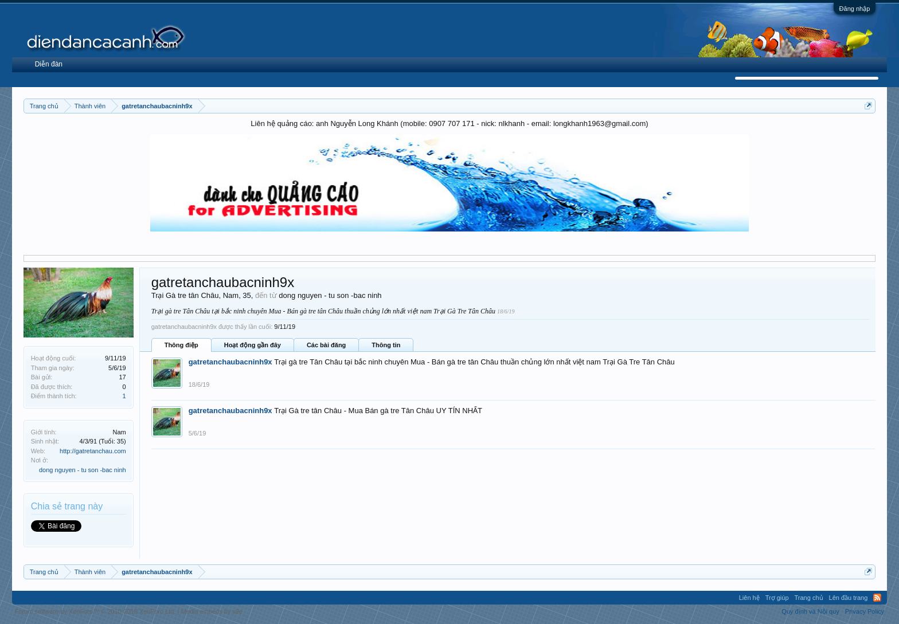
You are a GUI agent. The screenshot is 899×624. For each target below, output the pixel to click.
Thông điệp (181, 345)
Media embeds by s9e (212, 611)
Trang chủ (809, 597)
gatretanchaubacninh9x (230, 362)
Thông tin (386, 345)
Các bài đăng (326, 345)
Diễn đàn (48, 64)
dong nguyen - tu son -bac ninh (82, 469)
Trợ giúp (777, 597)
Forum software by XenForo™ (95, 611)
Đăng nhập (854, 8)
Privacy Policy (864, 611)
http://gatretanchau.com (93, 451)
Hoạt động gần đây (252, 345)
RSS (877, 598)
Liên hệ (749, 597)
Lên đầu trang (848, 597)
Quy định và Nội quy (810, 611)
